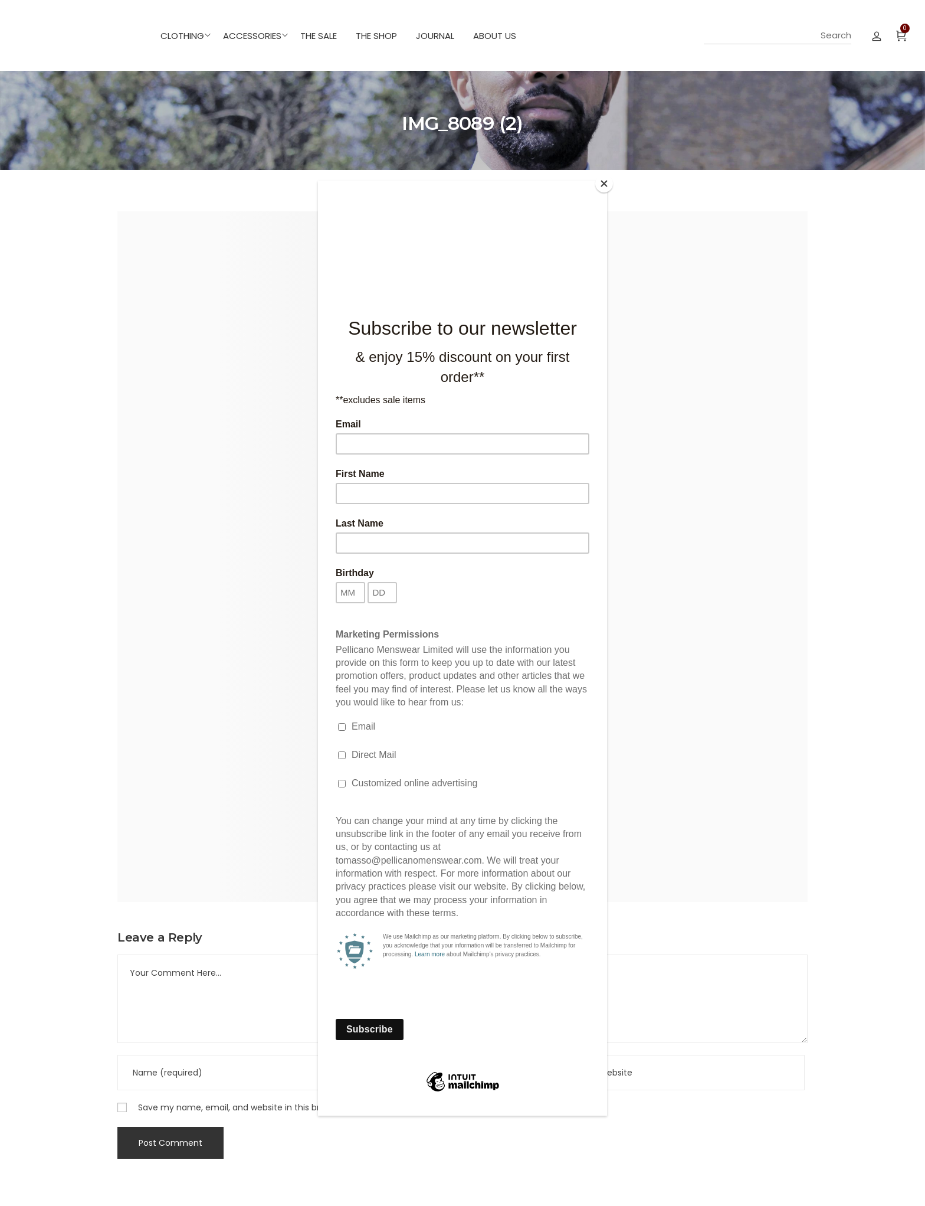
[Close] (604, 183)
